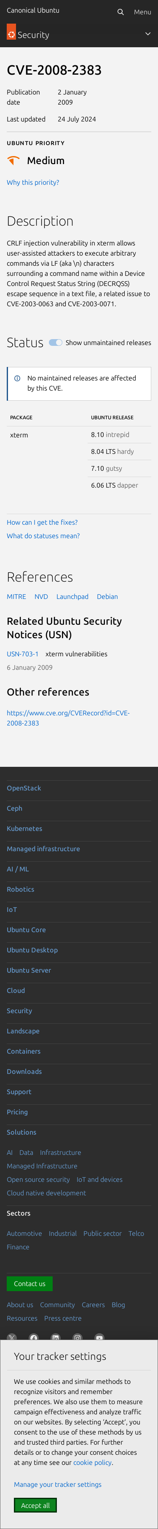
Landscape (23, 1031)
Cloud (16, 990)
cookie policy (92, 1462)
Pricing (17, 1112)
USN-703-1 (23, 654)
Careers (93, 1304)
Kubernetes (24, 828)
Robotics (20, 889)
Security (19, 1010)
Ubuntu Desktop (32, 950)
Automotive (24, 1233)
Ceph (14, 808)
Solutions (21, 1132)
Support (19, 1091)
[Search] (120, 12)
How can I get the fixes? (42, 522)
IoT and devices (100, 1179)
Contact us (30, 1283)
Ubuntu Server (29, 970)
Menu (142, 12)
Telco (136, 1233)
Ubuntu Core (26, 929)
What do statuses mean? (43, 535)
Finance (18, 1247)
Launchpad (72, 596)
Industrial (63, 1233)
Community (57, 1304)
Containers (23, 1051)
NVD (41, 596)
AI (10, 1152)
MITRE (16, 596)
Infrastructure (60, 1152)
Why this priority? (33, 182)
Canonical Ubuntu (33, 10)
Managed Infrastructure (42, 1166)
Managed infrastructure (43, 848)
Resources (22, 1318)
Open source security (38, 1179)
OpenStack (24, 788)
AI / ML (18, 869)
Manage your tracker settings (58, 1484)
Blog (118, 1304)
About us (20, 1304)
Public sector (102, 1233)
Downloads (24, 1071)
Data (26, 1152)
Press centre (63, 1318)
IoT (12, 909)
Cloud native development (46, 1193)
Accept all (35, 1505)
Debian (107, 596)
